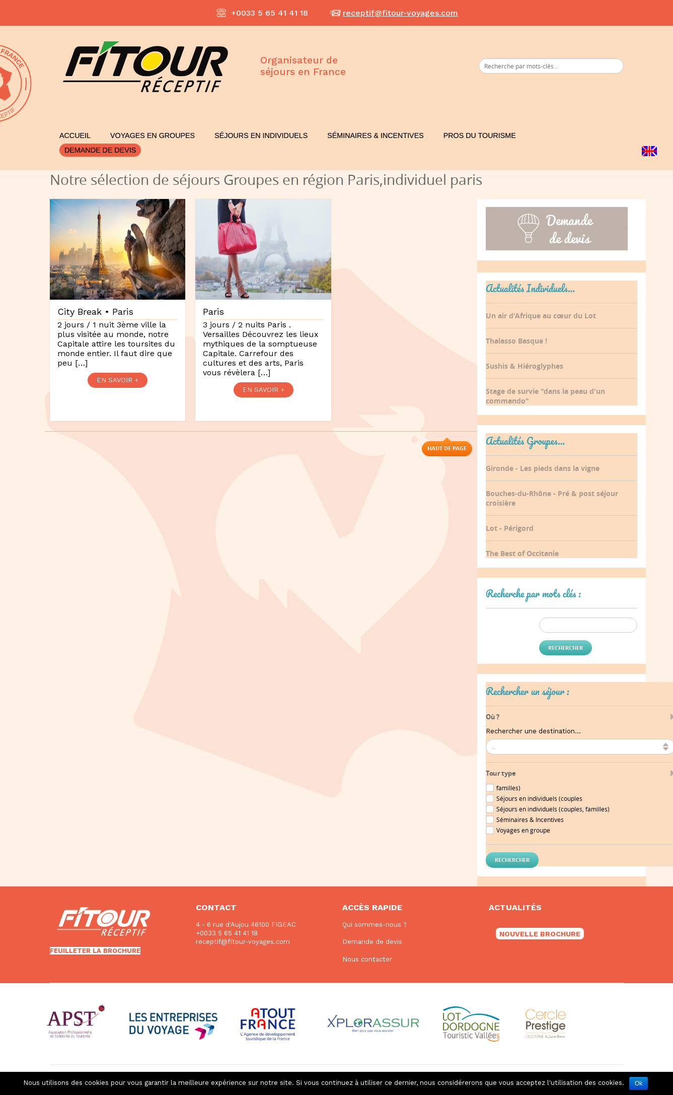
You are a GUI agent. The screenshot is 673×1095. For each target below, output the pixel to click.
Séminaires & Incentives (375, 135)
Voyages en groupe (523, 830)
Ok (638, 1083)
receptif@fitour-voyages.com (400, 13)
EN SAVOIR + (117, 380)
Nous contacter (367, 959)
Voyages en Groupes (152, 135)
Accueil (75, 135)
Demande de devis (100, 150)
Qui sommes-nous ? (374, 924)
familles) (508, 788)
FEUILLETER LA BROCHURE (95, 950)
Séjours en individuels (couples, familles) (553, 809)
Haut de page (447, 448)
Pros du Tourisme (479, 135)
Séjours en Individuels (261, 135)
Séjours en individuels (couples (539, 798)
